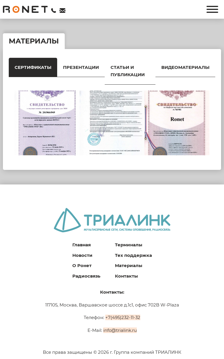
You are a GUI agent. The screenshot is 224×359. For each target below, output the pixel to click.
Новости (82, 255)
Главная (81, 245)
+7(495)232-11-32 (122, 317)
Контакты (126, 276)
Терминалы (128, 245)
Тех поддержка (133, 255)
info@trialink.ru (120, 330)
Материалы (128, 265)
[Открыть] (212, 9)
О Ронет (82, 265)
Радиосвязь (86, 276)
